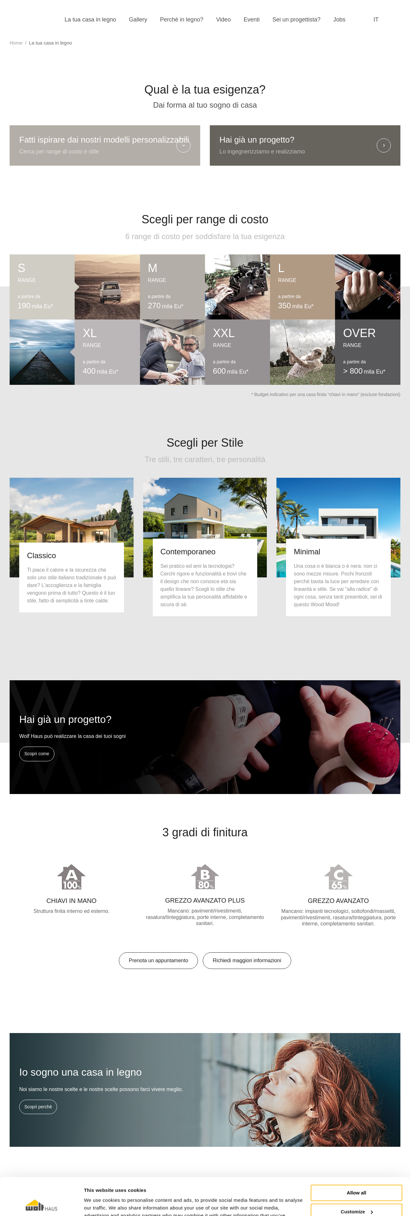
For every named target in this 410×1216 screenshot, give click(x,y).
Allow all (356, 1155)
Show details (99, 1203)
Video (223, 19)
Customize (357, 1174)
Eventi (251, 19)
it (376, 19)
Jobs (339, 19)
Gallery (138, 19)
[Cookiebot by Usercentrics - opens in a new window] (41, 1203)
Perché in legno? (181, 19)
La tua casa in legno (90, 19)
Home (16, 42)
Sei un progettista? (296, 19)
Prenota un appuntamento (158, 960)
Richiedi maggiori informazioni (247, 960)
